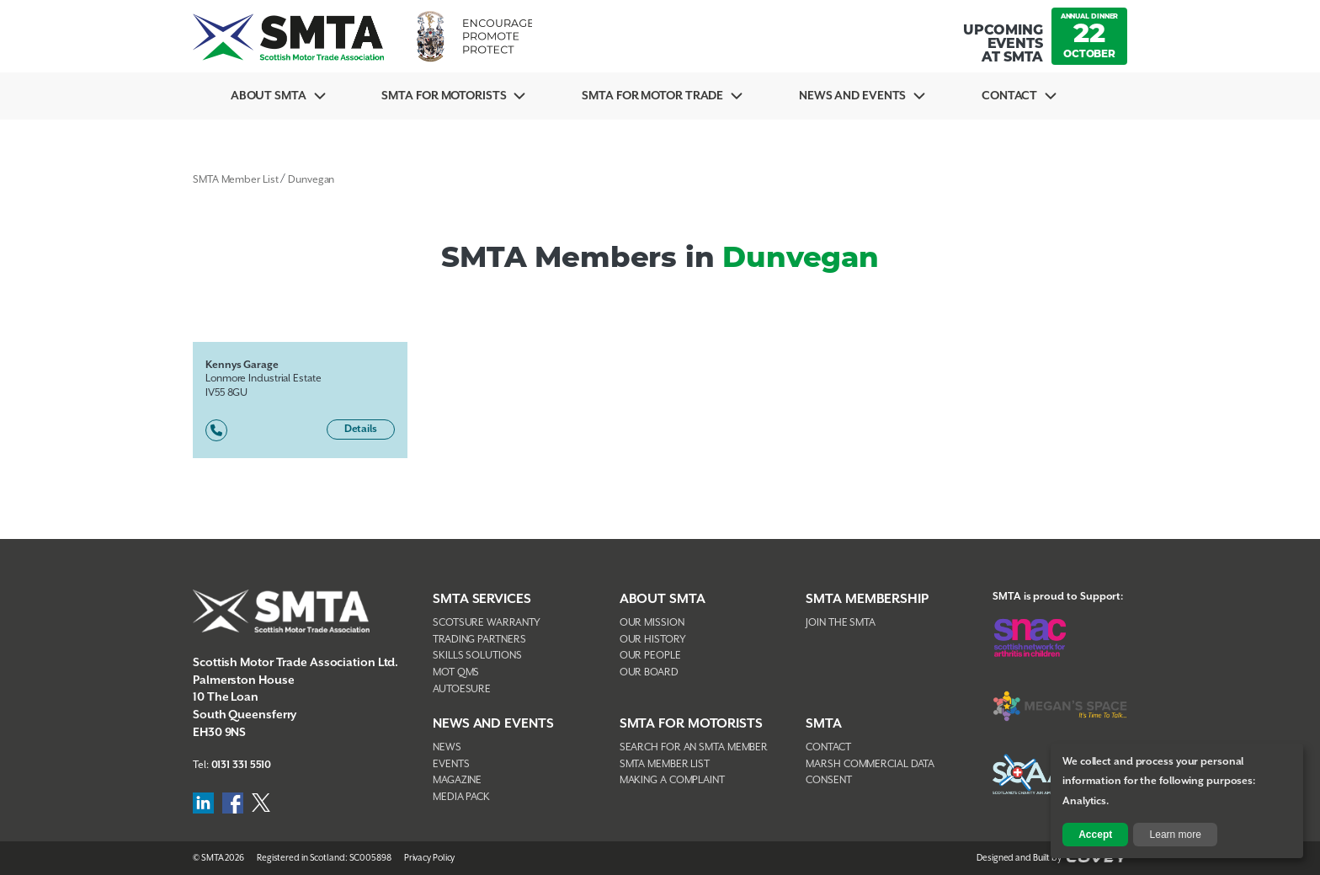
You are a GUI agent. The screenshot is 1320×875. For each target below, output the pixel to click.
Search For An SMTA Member (694, 747)
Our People (650, 655)
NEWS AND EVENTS (493, 724)
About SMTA (268, 96)
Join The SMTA (841, 622)
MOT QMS (456, 672)
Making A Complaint (672, 780)
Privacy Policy (429, 858)
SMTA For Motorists (443, 96)
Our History (653, 639)
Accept (1095, 834)
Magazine (457, 780)
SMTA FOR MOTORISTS (691, 724)
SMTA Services (482, 599)
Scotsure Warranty (486, 622)
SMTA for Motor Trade (652, 96)
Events (451, 764)
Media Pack (461, 797)
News (447, 747)
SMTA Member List (235, 179)
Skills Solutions (477, 655)
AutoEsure (462, 689)
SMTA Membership (867, 599)
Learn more (1175, 834)
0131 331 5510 (241, 765)
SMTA (824, 724)
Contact (1009, 96)
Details (360, 429)
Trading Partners (479, 639)
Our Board (649, 672)
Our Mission (652, 622)
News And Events (853, 96)
